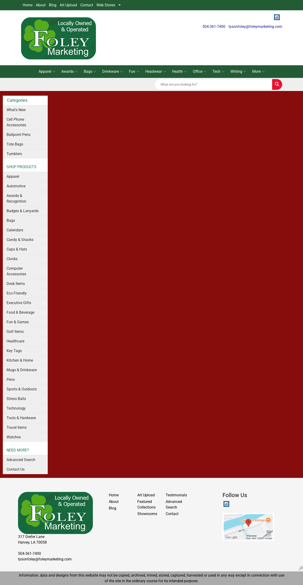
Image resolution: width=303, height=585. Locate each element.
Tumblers (14, 154)
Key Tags (14, 351)
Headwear (155, 71)
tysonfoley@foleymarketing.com (255, 26)
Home (28, 5)
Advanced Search (21, 460)
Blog (52, 5)
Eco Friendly (17, 293)
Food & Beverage (20, 312)
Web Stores (105, 5)
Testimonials (176, 495)
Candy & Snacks (20, 239)
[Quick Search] (213, 84)
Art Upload (68, 5)
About (41, 5)
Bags (90, 71)
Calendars (15, 230)
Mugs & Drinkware (22, 370)
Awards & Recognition (16, 198)
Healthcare (15, 341)
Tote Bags (15, 144)
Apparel (47, 71)
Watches (14, 437)
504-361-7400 (213, 26)
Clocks (12, 259)
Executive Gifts (19, 303)
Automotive (16, 186)
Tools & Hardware (21, 418)
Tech (218, 71)
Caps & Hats (17, 249)
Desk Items (16, 283)
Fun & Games (18, 322)
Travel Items (17, 427)
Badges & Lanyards (23, 211)
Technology (16, 408)
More (258, 71)
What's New (16, 110)
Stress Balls (16, 398)
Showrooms (147, 514)
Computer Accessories (16, 271)
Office (199, 71)
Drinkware (112, 71)
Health (179, 71)
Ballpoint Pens (18, 134)
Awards (69, 71)
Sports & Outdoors (22, 389)
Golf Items (15, 331)
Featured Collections (146, 504)
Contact (86, 5)
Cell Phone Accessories (16, 122)
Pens (11, 379)
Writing (238, 71)
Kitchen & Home (20, 360)
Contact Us (16, 469)
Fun (134, 71)
